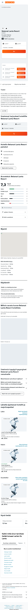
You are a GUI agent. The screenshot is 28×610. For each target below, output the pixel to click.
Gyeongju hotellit (8, 573)
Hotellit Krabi (18, 606)
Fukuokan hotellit (8, 562)
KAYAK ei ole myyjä (14, 592)
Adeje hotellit (7, 568)
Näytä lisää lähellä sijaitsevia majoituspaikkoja (22, 413)
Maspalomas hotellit (8, 560)
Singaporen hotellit (8, 566)
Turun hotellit (7, 570)
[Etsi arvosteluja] (15, 208)
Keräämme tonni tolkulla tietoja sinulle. (14, 595)
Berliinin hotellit (7, 564)
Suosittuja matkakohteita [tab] (9, 543)
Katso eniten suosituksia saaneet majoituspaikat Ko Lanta (21, 479)
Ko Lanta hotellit (18, 608)
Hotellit (12, 605)
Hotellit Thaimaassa (10, 606)
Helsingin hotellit (8, 552)
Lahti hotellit (7, 556)
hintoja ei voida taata (11, 587)
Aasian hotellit (19, 605)
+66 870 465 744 (6, 36)
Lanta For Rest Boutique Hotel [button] (8, 432)
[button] (2, 2)
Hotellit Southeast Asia (9, 608)
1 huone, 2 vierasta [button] (8, 47)
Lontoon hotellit (7, 554)
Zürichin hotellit (7, 558)
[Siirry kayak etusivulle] (9, 2)
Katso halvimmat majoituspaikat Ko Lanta (21, 445)
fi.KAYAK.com (7, 605)
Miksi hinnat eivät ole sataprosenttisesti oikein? (14, 597)
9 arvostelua (11, 38)
